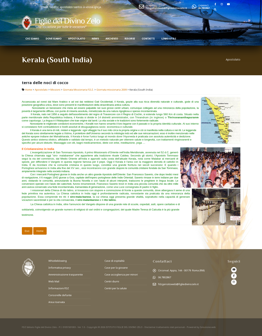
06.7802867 (203, 7)
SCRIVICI (150, 5)
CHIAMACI (203, 5)
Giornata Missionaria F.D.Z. (78, 89)
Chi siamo (32, 38)
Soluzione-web (208, 327)
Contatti (148, 38)
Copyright (92, 327)
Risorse (130, 38)
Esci (27, 231)
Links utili (168, 38)
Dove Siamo (53, 38)
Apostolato (76, 38)
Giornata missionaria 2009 (111, 89)
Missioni (55, 89)
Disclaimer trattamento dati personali (164, 327)
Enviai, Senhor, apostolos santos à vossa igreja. (84, 7)
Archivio (112, 38)
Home (28, 89)
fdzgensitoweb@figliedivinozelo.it (166, 7)
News (95, 38)
